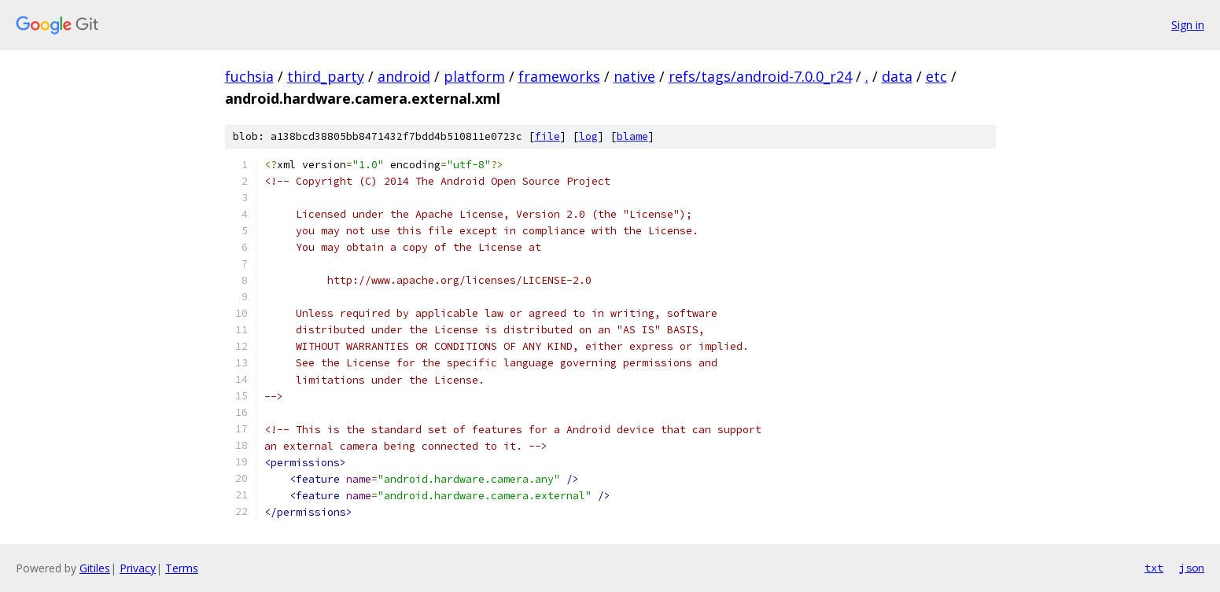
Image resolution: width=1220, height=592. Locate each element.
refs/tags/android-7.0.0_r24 (760, 76)
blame (632, 136)
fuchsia (249, 76)
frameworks (559, 76)
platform (474, 76)
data (897, 76)
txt (1153, 568)
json (1191, 568)
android (404, 76)
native (634, 76)
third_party (325, 76)
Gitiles (94, 568)
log (588, 136)
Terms (181, 568)
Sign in (1187, 24)
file (547, 136)
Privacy (138, 568)
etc (936, 76)
